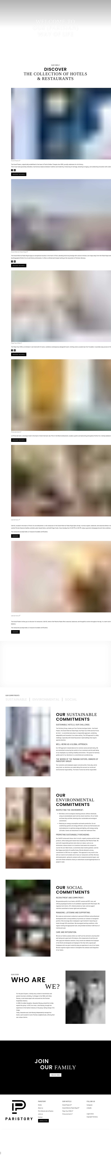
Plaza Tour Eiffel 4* (67, 1111)
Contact (40, 1117)
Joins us (40, 1114)
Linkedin (89, 1108)
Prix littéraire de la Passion (45, 1111)
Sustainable (16, 699)
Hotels (40, 1105)
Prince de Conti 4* (67, 1114)
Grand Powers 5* (67, 1105)
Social (72, 699)
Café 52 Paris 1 (15, 520)
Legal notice (90, 1114)
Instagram (89, 1105)
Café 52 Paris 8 (15, 615)
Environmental (47, 699)
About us (40, 1108)
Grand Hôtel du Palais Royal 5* (70, 1108)
